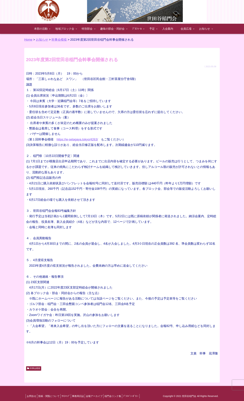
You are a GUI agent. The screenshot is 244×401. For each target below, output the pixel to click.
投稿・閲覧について (51, 396)
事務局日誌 (83, 396)
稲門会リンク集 (121, 396)
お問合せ (32, 396)
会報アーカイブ (101, 396)
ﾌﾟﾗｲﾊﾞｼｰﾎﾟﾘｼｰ (140, 396)
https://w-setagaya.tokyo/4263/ (77, 139)
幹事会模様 (33, 368)
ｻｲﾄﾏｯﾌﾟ (69, 396)
